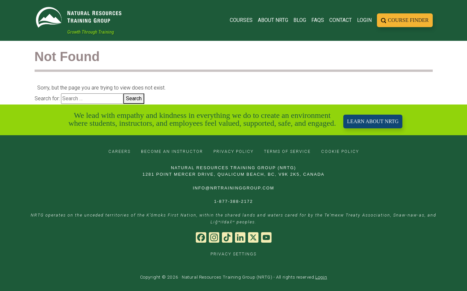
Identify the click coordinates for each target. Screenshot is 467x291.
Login (364, 18)
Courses (241, 18)
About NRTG (273, 18)
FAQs (317, 18)
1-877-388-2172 (233, 201)
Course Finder (408, 18)
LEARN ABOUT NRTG (373, 121)
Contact (340, 18)
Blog (299, 18)
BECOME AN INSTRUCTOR (172, 151)
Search (134, 98)
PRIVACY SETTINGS (233, 253)
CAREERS (119, 151)
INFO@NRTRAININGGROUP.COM (233, 188)
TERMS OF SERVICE (287, 151)
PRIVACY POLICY (233, 151)
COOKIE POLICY (340, 151)
